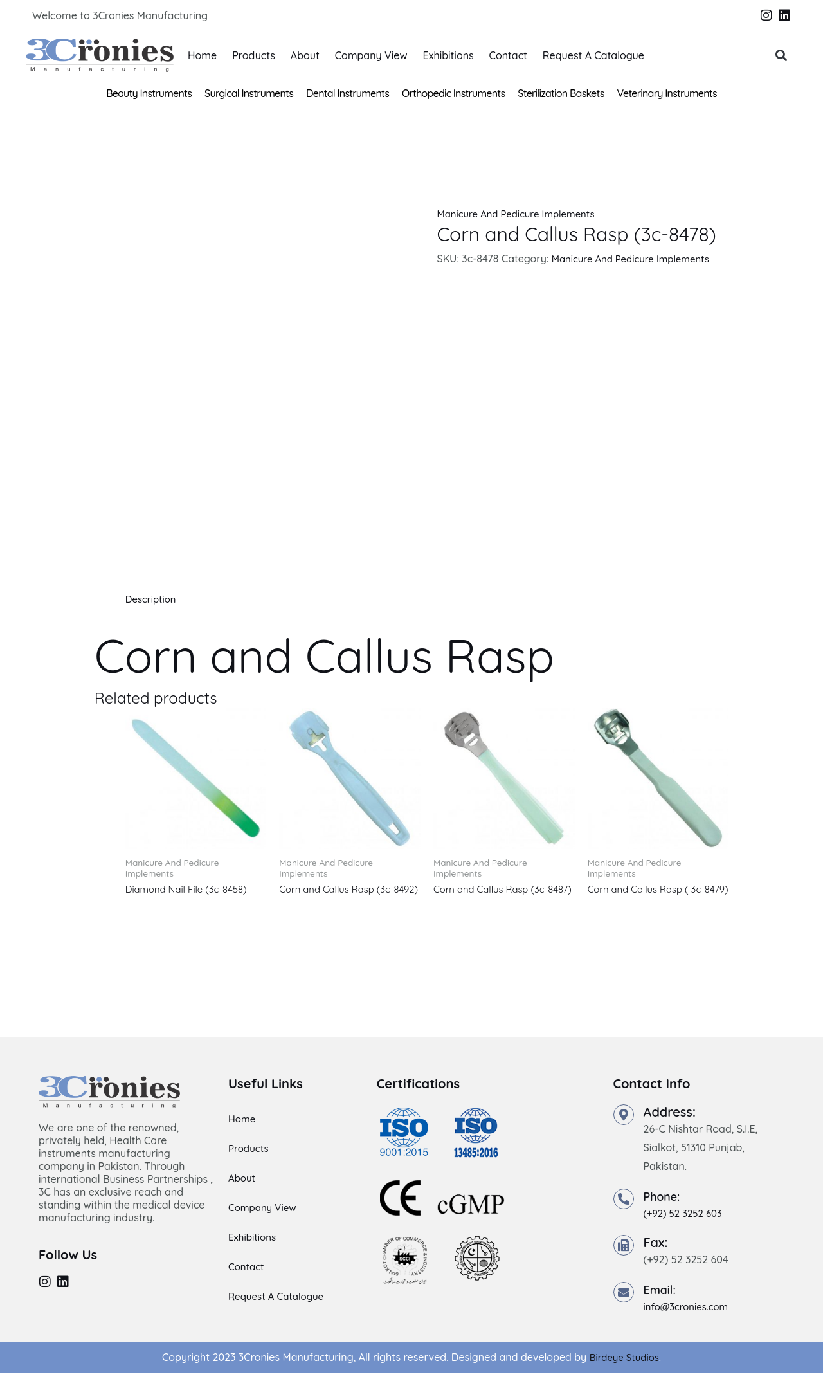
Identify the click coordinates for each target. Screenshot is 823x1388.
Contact (508, 55)
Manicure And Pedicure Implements (521, 213)
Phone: (664, 1211)
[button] (781, 55)
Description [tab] (152, 598)
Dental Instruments (347, 93)
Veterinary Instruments (667, 93)
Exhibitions (448, 55)
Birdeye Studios (624, 1371)
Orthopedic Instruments (453, 93)
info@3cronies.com (689, 1321)
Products (253, 55)
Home (202, 55)
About (305, 55)
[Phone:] (623, 1213)
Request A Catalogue (593, 55)
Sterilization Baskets (561, 93)
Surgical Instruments (248, 93)
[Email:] (623, 1307)
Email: (662, 1304)
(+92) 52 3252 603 (686, 1227)
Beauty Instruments (149, 93)
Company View (371, 55)
